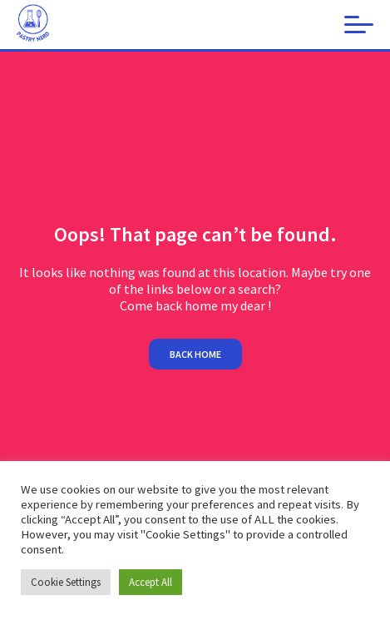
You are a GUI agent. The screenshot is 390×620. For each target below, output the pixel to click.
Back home (195, 354)
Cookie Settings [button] (66, 582)
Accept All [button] (150, 582)
